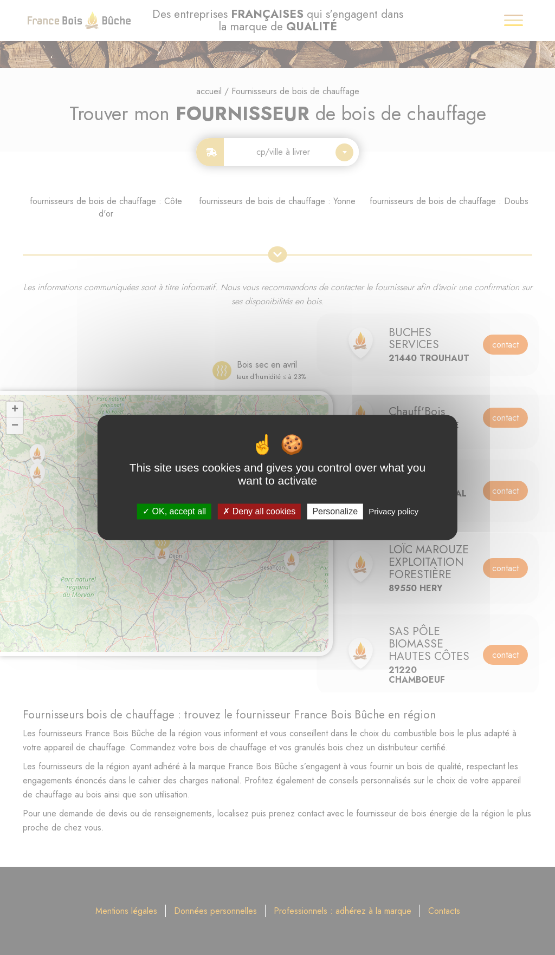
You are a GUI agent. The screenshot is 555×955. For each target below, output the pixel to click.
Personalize (335, 511)
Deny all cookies (259, 511)
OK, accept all (174, 511)
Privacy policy (393, 511)
